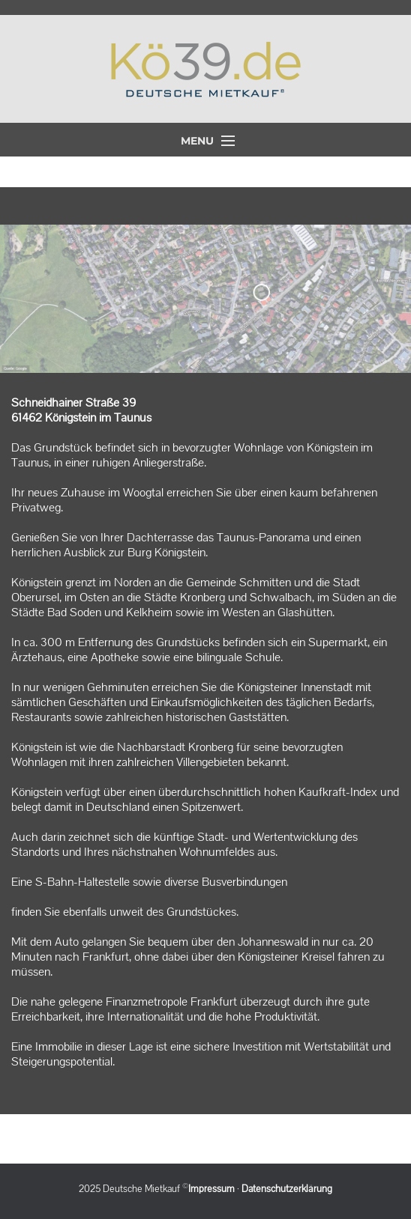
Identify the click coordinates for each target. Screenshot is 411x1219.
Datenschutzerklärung (287, 1189)
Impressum (211, 1189)
